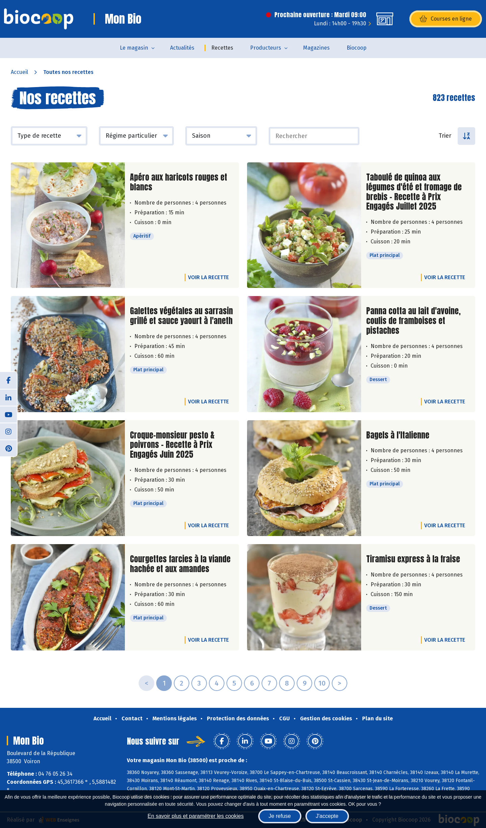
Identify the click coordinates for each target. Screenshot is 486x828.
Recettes (222, 48)
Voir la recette (208, 277)
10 (322, 683)
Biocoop (357, 48)
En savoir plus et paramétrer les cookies (195, 816)
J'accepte (327, 816)
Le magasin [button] (134, 48)
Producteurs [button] (265, 48)
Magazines (316, 48)
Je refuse (280, 816)
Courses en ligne (446, 19)
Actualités (182, 48)
